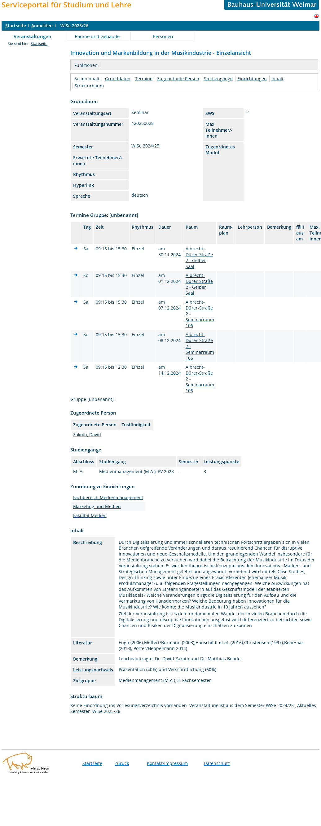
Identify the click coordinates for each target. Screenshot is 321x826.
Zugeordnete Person (178, 78)
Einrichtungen (252, 78)
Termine (143, 78)
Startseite (39, 43)
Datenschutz (217, 763)
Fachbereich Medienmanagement (108, 497)
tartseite (15, 26)
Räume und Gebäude (97, 36)
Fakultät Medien (90, 515)
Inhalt (277, 78)
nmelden (42, 26)
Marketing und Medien (97, 506)
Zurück (122, 763)
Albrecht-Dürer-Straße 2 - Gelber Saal (199, 257)
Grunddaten (117, 78)
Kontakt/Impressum (167, 763)
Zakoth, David (87, 434)
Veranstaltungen (32, 36)
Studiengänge (218, 78)
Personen (163, 36)
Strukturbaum (89, 86)
